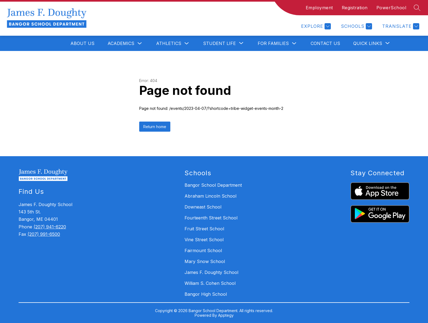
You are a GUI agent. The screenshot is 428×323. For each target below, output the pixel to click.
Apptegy (226, 315)
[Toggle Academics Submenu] (139, 43)
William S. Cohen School (210, 283)
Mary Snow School (205, 261)
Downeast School (203, 207)
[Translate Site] (400, 26)
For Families (273, 43)
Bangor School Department (213, 185)
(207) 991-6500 (44, 234)
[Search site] (417, 7)
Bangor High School (206, 294)
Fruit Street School (204, 228)
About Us (82, 43)
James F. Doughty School (211, 272)
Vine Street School (204, 239)
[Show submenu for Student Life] (219, 43)
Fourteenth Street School (211, 218)
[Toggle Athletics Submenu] (186, 43)
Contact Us (325, 43)
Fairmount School (203, 250)
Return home (154, 126)
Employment (319, 7)
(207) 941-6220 (50, 227)
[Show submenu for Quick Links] (367, 43)
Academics (121, 43)
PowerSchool (391, 7)
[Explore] (315, 26)
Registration (355, 7)
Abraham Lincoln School (210, 196)
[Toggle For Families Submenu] (294, 43)
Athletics (168, 43)
